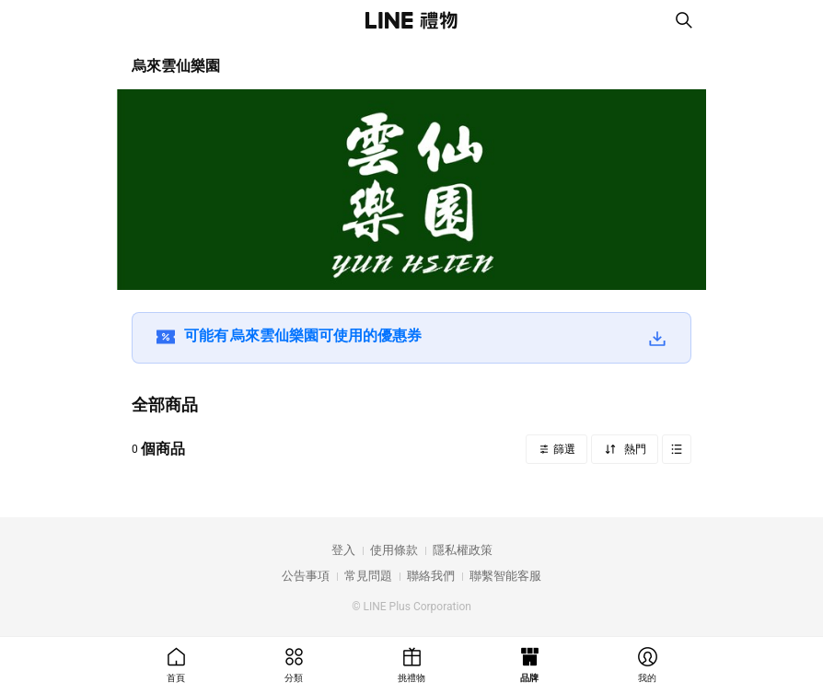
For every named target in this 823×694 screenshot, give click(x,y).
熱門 (633, 449)
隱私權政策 (463, 550)
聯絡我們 (431, 576)
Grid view (676, 449)
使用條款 (394, 550)
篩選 (563, 449)
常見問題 (368, 576)
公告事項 (306, 576)
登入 (343, 550)
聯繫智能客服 (505, 576)
